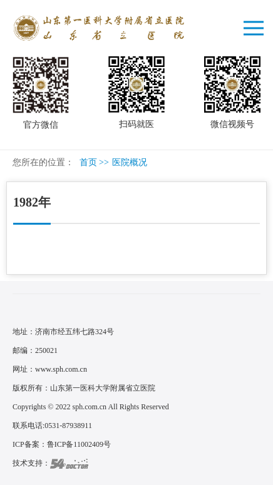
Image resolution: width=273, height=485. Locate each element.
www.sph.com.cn (61, 369)
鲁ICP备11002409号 (79, 444)
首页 (88, 162)
